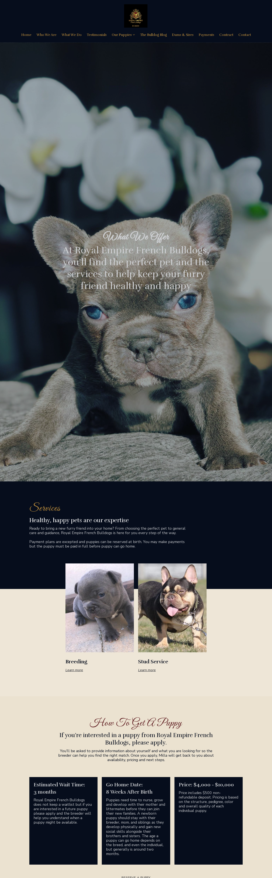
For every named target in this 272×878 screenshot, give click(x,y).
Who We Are (47, 35)
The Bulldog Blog (153, 35)
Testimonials (97, 35)
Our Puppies (122, 35)
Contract (226, 35)
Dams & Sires (183, 35)
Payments (206, 35)
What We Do (72, 35)
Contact (244, 35)
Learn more (74, 670)
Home (26, 35)
